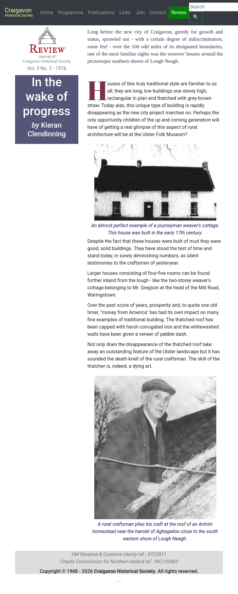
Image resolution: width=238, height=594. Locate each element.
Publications (101, 12)
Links (125, 12)
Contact (158, 12)
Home (47, 12)
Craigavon (19, 12)
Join (140, 12)
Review (178, 12)
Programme (70, 12)
